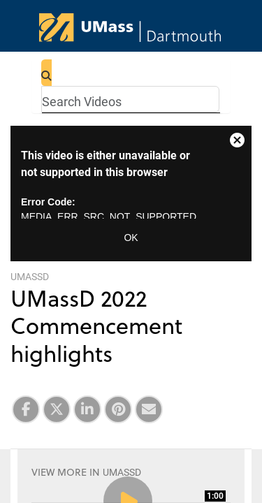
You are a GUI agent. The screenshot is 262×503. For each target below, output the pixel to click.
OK (131, 237)
